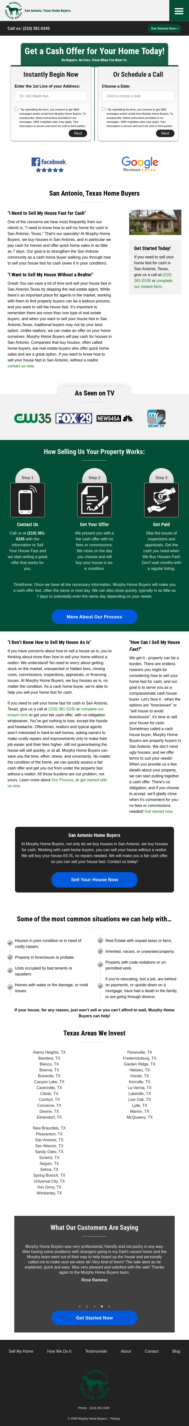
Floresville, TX (139, 1052)
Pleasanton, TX (49, 1134)
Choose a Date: (116, 86)
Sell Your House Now (94, 879)
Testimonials (96, 1351)
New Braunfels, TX (49, 1128)
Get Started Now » (164, 28)
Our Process (62, 780)
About (126, 1351)
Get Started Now (94, 1317)
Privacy (115, 1418)
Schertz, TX (49, 1158)
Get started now (158, 811)
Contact (151, 1351)
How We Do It (59, 1351)
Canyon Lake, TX (49, 1082)
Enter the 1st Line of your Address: (47, 86)
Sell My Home (21, 1351)
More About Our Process (94, 616)
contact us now (21, 366)
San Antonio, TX (49, 1140)
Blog (176, 1351)
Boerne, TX (49, 1070)
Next (78, 133)
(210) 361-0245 (36, 28)
